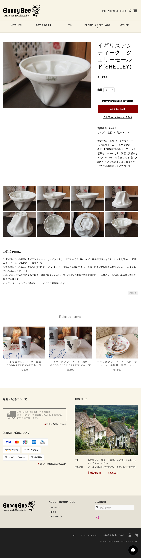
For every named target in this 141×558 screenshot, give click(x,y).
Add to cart (117, 109)
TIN (70, 25)
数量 (99, 89)
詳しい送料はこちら (56, 424)
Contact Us (56, 516)
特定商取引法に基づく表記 (113, 535)
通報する (132, 293)
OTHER (124, 25)
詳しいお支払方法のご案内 (53, 463)
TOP (73, 535)
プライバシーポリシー (89, 535)
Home (103, 11)
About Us (113, 11)
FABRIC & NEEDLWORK (98, 26)
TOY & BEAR (43, 25)
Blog (123, 11)
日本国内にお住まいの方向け (117, 117)
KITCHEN (16, 25)
